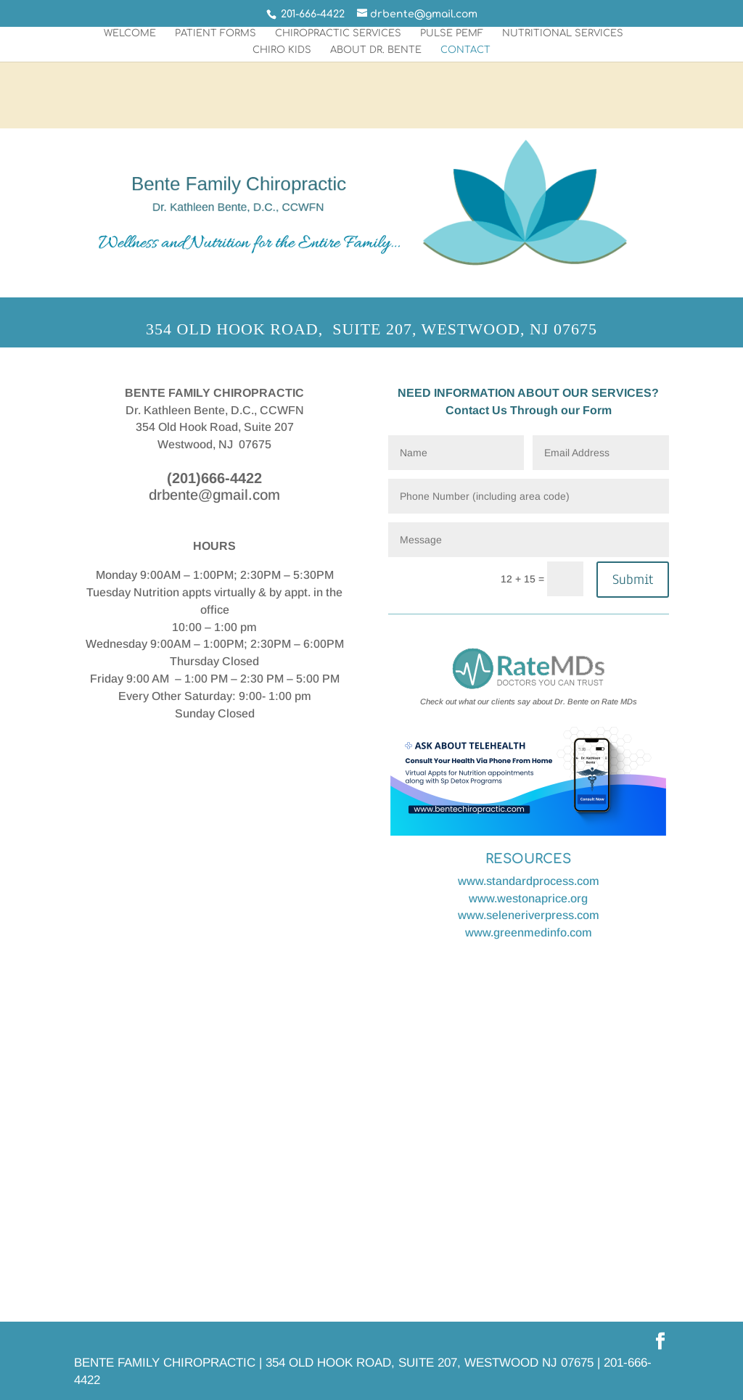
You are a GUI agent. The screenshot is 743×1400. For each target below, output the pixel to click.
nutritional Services (562, 33)
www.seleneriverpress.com (528, 915)
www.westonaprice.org (528, 898)
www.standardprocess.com (528, 881)
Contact (465, 50)
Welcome (130, 33)
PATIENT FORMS (215, 33)
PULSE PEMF (451, 33)
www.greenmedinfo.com (528, 932)
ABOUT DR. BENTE (376, 50)
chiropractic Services (338, 33)
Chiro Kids (282, 50)
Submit (632, 579)
